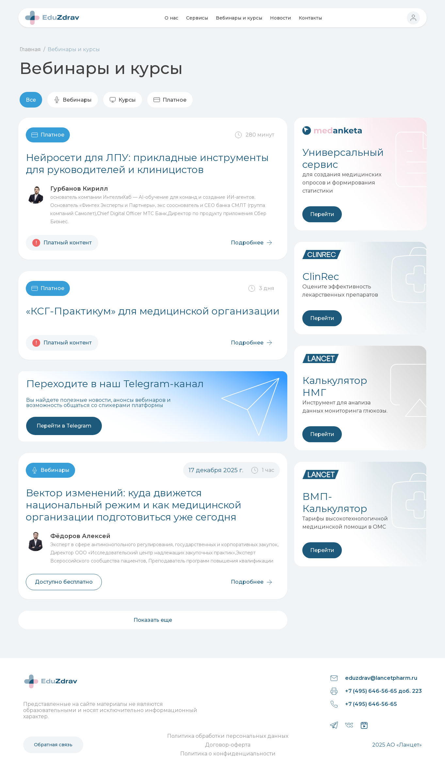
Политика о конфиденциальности (228, 754)
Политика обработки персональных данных (227, 736)
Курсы (122, 99)
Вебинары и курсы (239, 18)
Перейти (322, 214)
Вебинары (73, 99)
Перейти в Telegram (64, 426)
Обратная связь (53, 745)
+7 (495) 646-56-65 (371, 704)
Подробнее (252, 243)
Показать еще (153, 620)
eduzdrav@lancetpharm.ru (381, 678)
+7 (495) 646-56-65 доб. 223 (383, 691)
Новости (280, 18)
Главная (30, 49)
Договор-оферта (227, 745)
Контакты (310, 18)
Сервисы (197, 18)
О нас (171, 18)
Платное (169, 99)
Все (31, 100)
